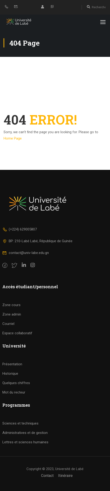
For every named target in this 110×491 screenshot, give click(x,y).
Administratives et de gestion (25, 433)
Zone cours (11, 305)
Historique (10, 373)
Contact (47, 475)
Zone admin (11, 314)
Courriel (8, 324)
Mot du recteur (13, 392)
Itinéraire (65, 475)
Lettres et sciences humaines (25, 442)
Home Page (13, 138)
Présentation (12, 364)
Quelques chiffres (16, 383)
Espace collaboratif (17, 333)
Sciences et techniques (20, 423)
